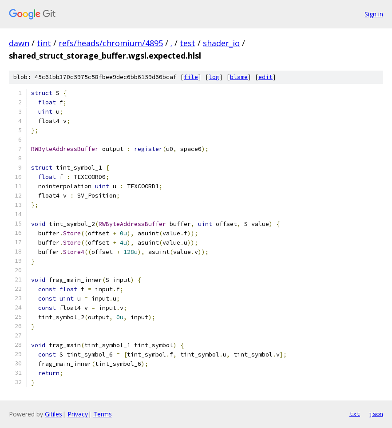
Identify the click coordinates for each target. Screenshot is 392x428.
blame (239, 77)
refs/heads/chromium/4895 (111, 43)
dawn (19, 43)
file (191, 77)
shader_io (221, 43)
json (376, 414)
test (187, 43)
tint (44, 43)
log (214, 77)
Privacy (77, 414)
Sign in (373, 14)
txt (354, 414)
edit (265, 77)
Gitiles (53, 414)
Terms (102, 414)
